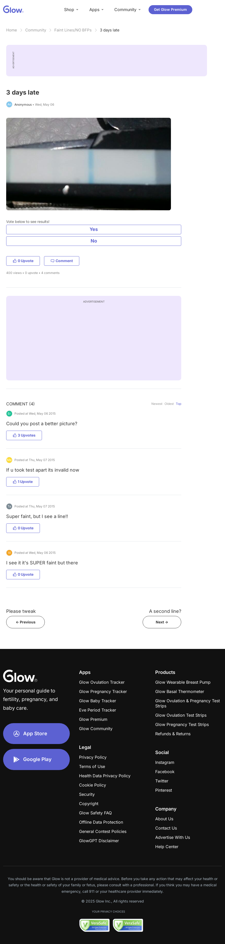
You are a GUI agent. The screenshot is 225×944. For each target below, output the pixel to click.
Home (11, 30)
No (94, 241)
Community (35, 30)
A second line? (165, 611)
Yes (94, 229)
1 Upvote (23, 481)
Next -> (162, 622)
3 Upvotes (24, 435)
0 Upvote (23, 260)
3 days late (109, 30)
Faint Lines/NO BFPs (73, 30)
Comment (61, 260)
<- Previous (26, 622)
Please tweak (21, 611)
